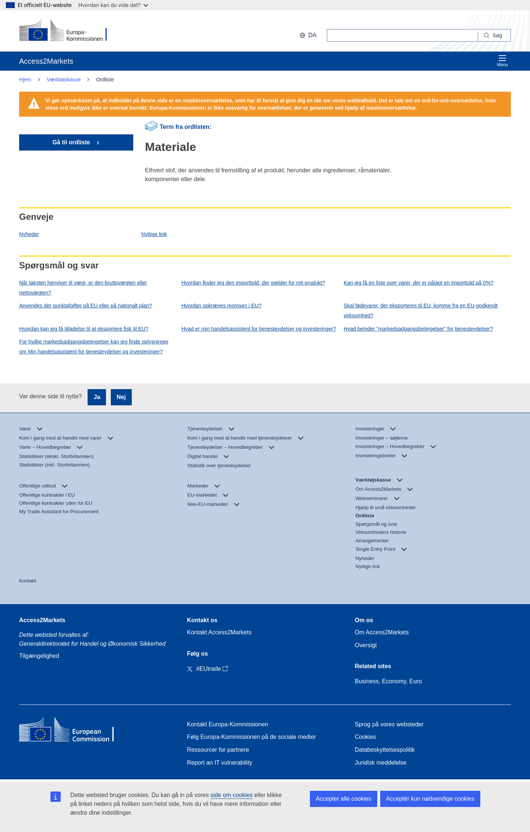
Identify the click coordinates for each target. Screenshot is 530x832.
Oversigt (366, 645)
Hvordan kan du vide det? (113, 5)
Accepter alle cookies (343, 799)
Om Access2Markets (382, 632)
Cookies (365, 737)
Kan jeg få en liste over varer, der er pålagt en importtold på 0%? (419, 283)
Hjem (25, 79)
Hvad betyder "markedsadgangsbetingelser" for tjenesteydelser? (418, 329)
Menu (502, 60)
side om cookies (232, 795)
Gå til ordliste (72, 142)
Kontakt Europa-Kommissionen (227, 724)
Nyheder (29, 234)
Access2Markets (42, 620)
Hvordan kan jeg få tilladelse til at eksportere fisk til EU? (83, 329)
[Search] (494, 35)
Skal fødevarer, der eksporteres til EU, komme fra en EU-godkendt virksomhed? (421, 310)
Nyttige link (154, 234)
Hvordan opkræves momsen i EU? (221, 306)
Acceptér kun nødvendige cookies (430, 799)
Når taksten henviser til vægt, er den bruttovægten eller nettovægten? (83, 288)
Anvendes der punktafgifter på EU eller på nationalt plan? (85, 306)
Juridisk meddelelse (381, 762)
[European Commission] (66, 31)
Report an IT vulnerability (219, 762)
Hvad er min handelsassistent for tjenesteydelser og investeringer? (258, 329)
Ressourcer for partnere (218, 750)
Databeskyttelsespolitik (385, 750)
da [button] (308, 35)
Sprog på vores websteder (389, 724)
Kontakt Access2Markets (219, 632)
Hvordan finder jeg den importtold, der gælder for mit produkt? (253, 283)
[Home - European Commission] (72, 731)
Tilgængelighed (39, 656)
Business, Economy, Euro (388, 681)
